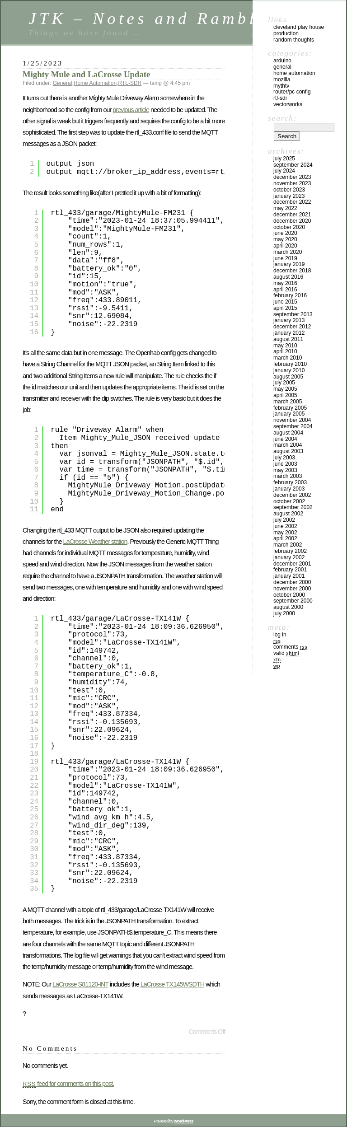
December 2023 (292, 177)
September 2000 (293, 601)
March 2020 (287, 252)
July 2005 (284, 382)
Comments (290, 647)
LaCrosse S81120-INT (80, 984)
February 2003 (290, 482)
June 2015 (285, 302)
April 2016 (285, 289)
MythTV (281, 86)
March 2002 (287, 545)
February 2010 (290, 364)
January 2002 (289, 557)
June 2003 (285, 464)
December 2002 (292, 495)
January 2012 (289, 333)
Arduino (282, 60)
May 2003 (285, 470)
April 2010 (285, 351)
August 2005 (288, 377)
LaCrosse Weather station (95, 541)
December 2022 (292, 202)
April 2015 (285, 308)
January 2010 (289, 370)
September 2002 (293, 507)
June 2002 (285, 526)
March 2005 (287, 401)
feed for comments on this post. (68, 1083)
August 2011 (288, 339)
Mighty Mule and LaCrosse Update (86, 74)
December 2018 (292, 270)
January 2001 (289, 576)
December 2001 (292, 564)
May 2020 (285, 239)
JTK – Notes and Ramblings (163, 18)
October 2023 (289, 190)
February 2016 (290, 295)
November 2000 (292, 588)
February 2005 (290, 408)
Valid (286, 653)
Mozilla (281, 79)
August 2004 (288, 433)
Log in (279, 634)
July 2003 (284, 457)
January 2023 (289, 196)
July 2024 (284, 171)
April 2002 (285, 538)
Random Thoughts (293, 40)
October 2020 (289, 227)
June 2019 (285, 258)
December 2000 (292, 582)
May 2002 (285, 532)
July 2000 (284, 613)
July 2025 (284, 158)
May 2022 (285, 208)
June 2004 (285, 439)
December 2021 (292, 214)
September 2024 (293, 165)
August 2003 (288, 451)
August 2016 (288, 277)
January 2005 (289, 414)
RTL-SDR (129, 83)
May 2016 (285, 283)
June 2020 (285, 233)
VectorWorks (287, 104)
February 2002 (290, 551)
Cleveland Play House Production (298, 30)
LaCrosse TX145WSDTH (172, 984)
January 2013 (289, 320)
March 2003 (287, 476)
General (62, 83)
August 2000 (288, 607)
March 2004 (287, 445)
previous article (131, 109)
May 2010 (285, 345)
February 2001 (290, 569)
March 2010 (287, 358)
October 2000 (289, 595)
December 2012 (292, 326)
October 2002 (289, 501)
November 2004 (292, 420)
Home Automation (95, 83)
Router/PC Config (292, 92)
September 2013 (293, 314)
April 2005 (285, 395)
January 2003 (289, 489)
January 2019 (289, 264)
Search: (282, 117)
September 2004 (293, 426)
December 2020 (292, 221)
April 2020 (285, 246)
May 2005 (285, 389)
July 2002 (284, 520)
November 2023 (292, 183)
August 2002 (288, 513)
